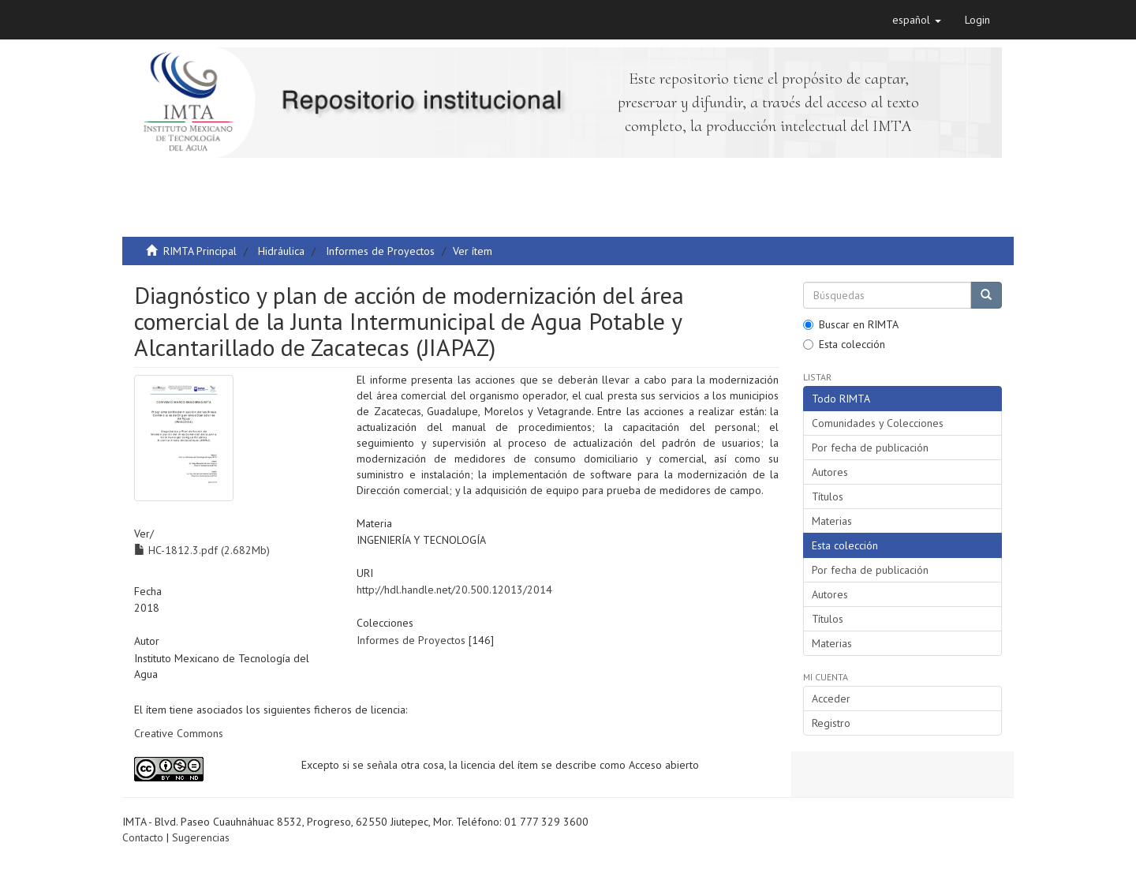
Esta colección (844, 344)
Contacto (142, 837)
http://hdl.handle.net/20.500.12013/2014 (454, 589)
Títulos (827, 496)
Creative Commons (178, 733)
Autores (830, 472)
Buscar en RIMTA (851, 324)
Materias (832, 521)
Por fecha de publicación (870, 447)
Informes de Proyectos (380, 251)
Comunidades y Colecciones (878, 423)
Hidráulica (281, 251)
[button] (916, 19)
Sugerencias (201, 837)
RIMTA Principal (200, 251)
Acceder (831, 698)
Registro (831, 723)
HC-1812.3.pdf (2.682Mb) (202, 550)
